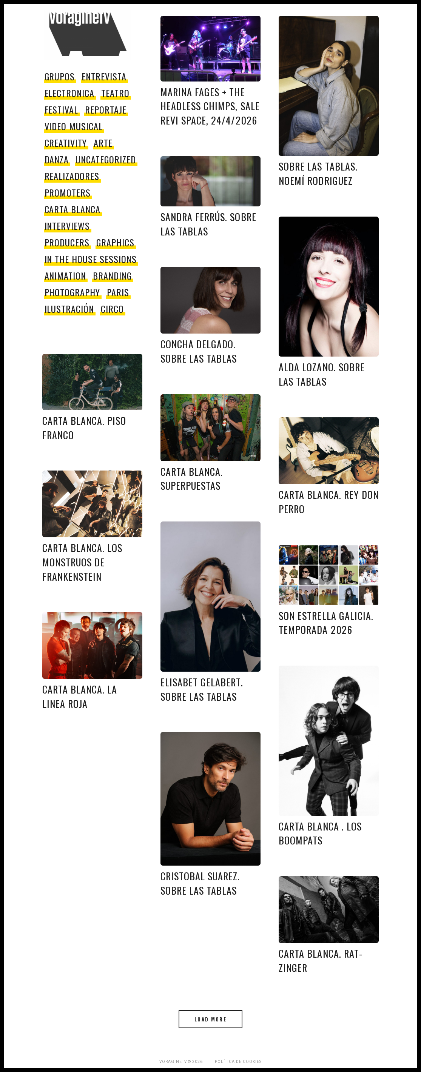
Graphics (115, 242)
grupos (60, 76)
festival (62, 109)
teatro (115, 93)
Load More (210, 1019)
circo (112, 308)
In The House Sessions (91, 259)
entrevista (104, 76)
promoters (68, 192)
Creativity (66, 142)
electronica (70, 93)
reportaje (105, 109)
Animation (65, 275)
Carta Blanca (73, 209)
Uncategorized (106, 159)
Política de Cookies (238, 1062)
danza (57, 159)
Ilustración (69, 308)
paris (118, 292)
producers (67, 242)
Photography (72, 292)
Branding (112, 275)
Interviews (67, 225)
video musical (74, 126)
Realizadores (72, 176)
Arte (103, 142)
